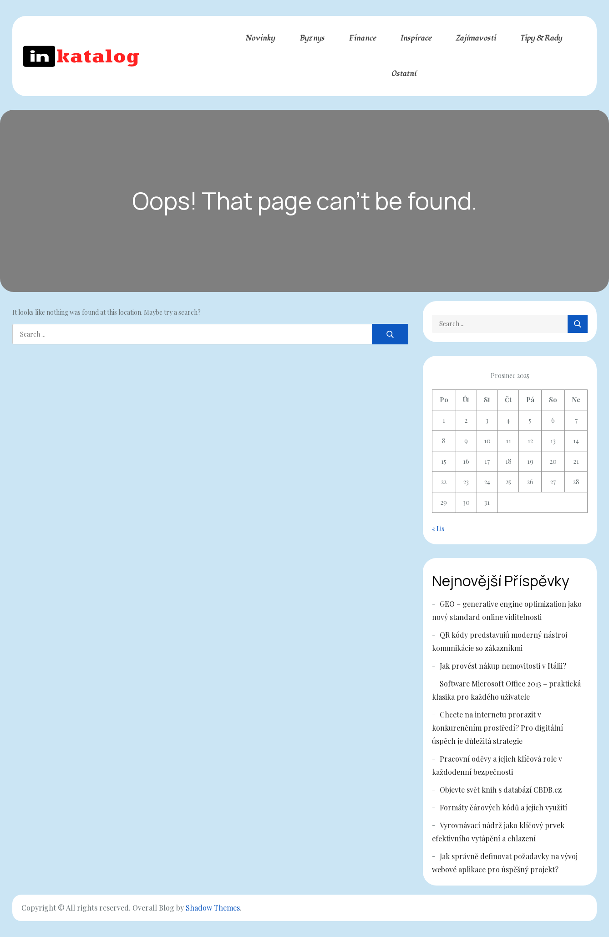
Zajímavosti (476, 38)
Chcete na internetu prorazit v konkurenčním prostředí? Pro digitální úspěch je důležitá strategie (497, 728)
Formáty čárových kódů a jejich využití (503, 807)
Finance (362, 38)
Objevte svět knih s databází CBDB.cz (501, 789)
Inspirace (415, 38)
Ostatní (403, 73)
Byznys (312, 38)
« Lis (438, 528)
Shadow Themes (213, 907)
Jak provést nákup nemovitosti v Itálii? (503, 666)
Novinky (260, 38)
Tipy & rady (541, 38)
